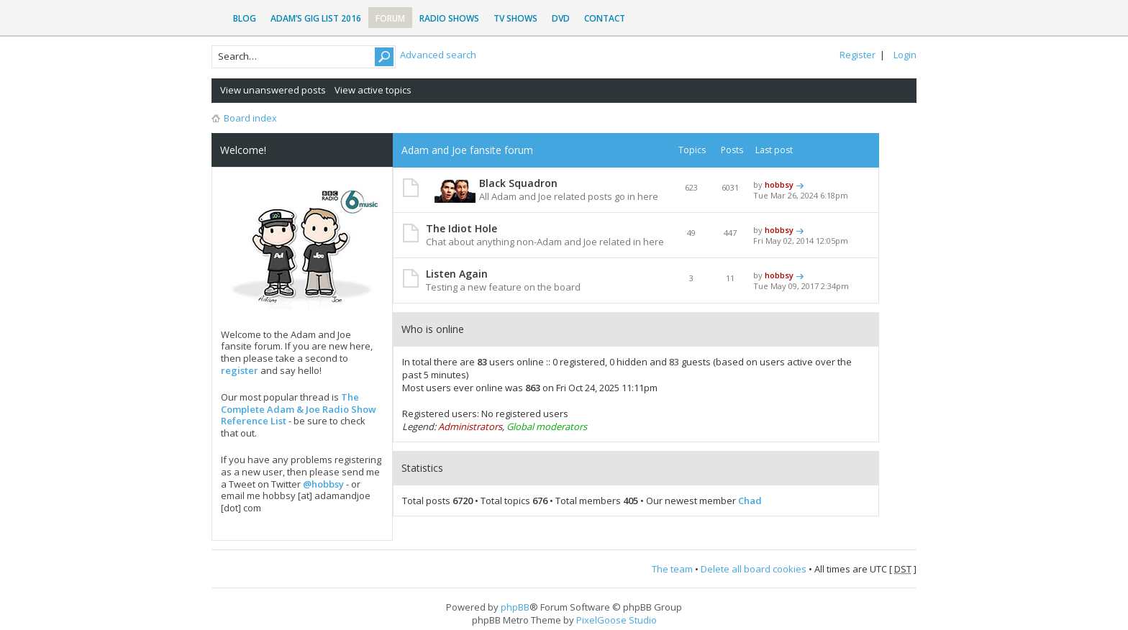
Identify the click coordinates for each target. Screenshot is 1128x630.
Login (904, 54)
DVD (561, 18)
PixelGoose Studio (616, 619)
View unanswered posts (273, 89)
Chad (750, 500)
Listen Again (457, 273)
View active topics (373, 89)
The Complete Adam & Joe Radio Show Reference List (298, 409)
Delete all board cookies (753, 568)
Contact (604, 18)
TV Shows (515, 18)
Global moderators (546, 426)
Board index (250, 117)
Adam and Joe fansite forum (467, 150)
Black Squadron (518, 183)
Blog (244, 18)
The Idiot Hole (461, 228)
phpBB (515, 607)
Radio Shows (449, 18)
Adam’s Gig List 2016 (315, 18)
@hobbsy (323, 484)
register (239, 370)
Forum (390, 18)
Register (857, 54)
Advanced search (438, 54)
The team (672, 568)
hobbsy (779, 184)
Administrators (470, 426)
